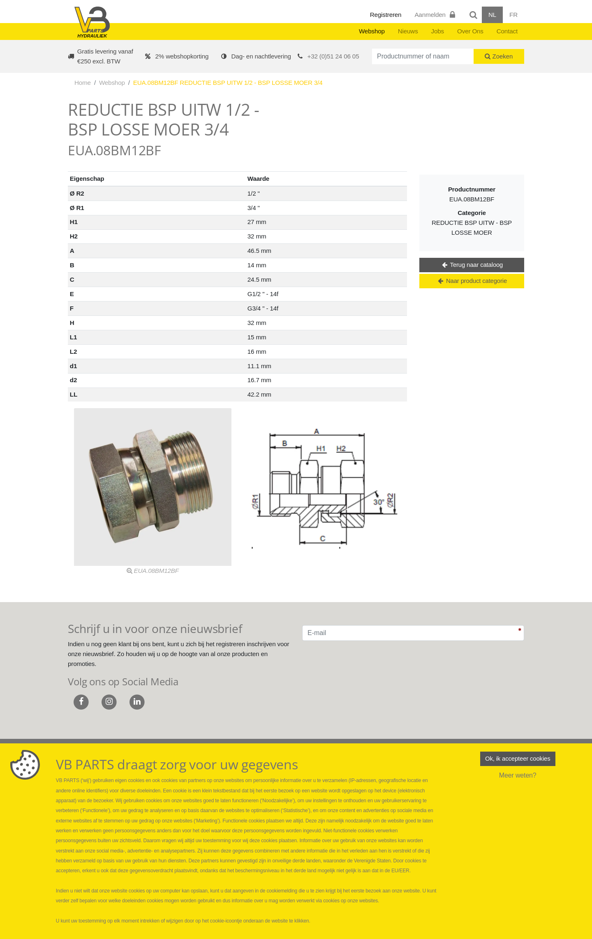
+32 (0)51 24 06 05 (333, 56)
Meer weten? (517, 776)
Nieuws (408, 31)
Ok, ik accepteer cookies (518, 759)
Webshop (372, 31)
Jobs (437, 31)
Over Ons (470, 31)
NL (492, 14)
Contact (507, 31)
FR (513, 14)
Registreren (386, 14)
